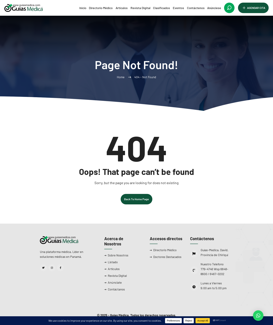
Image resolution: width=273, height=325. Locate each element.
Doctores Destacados (167, 257)
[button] (258, 315)
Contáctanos (116, 289)
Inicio (82, 8)
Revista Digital (140, 8)
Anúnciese (214, 8)
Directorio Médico (101, 8)
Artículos (122, 8)
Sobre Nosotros (118, 255)
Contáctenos (196, 8)
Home (121, 77)
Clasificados (161, 8)
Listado (113, 262)
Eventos (178, 8)
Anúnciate (115, 282)
